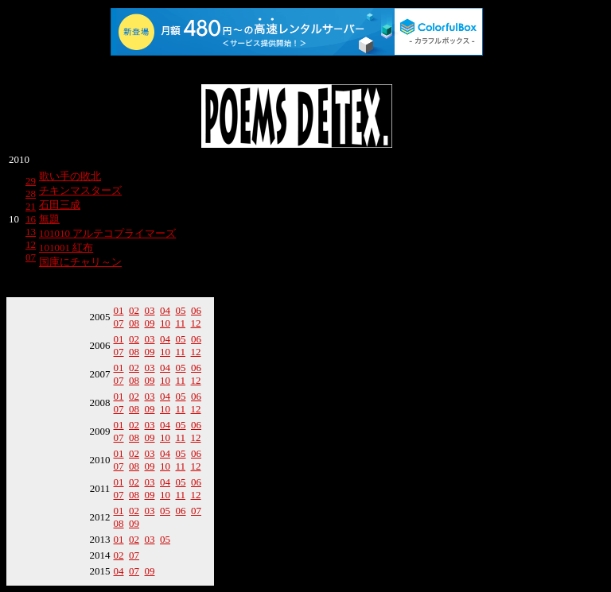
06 (196, 310)
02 (134, 310)
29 (30, 181)
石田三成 (59, 205)
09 (150, 323)
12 (30, 244)
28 (30, 193)
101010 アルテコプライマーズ (107, 233)
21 (30, 206)
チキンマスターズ (80, 190)
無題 (49, 219)
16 (30, 219)
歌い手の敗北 (70, 176)
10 (165, 323)
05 (181, 310)
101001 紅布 (66, 247)
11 (181, 323)
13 (30, 232)
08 (134, 323)
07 (30, 257)
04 (165, 310)
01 (119, 310)
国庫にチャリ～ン (80, 262)
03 (150, 310)
